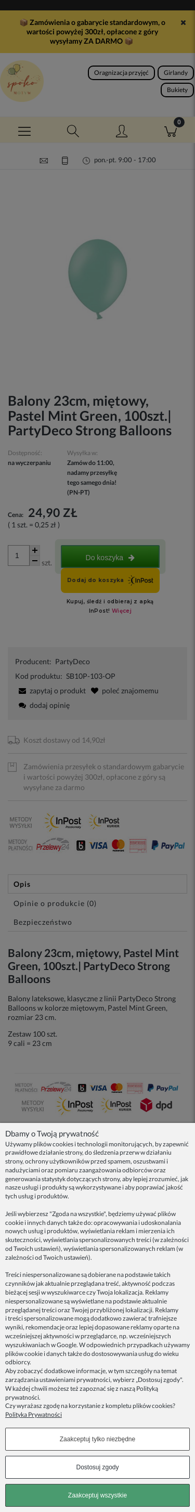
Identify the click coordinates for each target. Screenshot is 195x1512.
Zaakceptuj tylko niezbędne (97, 1439)
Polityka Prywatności (33, 1414)
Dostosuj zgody (97, 1467)
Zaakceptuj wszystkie (97, 1495)
